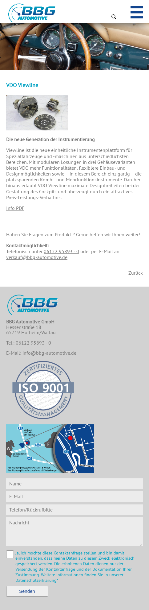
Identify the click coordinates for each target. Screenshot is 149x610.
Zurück (135, 273)
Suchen (113, 17)
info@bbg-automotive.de (49, 353)
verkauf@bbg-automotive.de (36, 257)
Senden (27, 591)
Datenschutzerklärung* (36, 580)
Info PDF (15, 208)
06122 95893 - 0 (61, 251)
